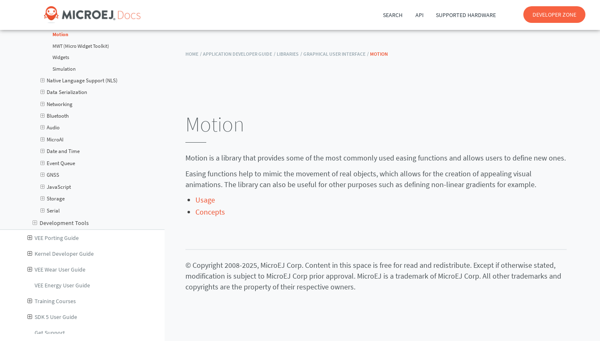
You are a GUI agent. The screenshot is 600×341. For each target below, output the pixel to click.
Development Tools (60, 223)
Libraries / (289, 54)
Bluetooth (54, 116)
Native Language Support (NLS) (79, 80)
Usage (205, 200)
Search (392, 15)
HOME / (193, 54)
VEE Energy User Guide (62, 285)
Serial (50, 211)
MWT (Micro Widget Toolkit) (80, 46)
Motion (60, 34)
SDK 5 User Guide (52, 317)
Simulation (64, 69)
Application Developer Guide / (239, 54)
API (419, 15)
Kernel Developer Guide (61, 253)
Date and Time (60, 151)
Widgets (60, 57)
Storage (52, 199)
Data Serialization (64, 92)
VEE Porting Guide (53, 238)
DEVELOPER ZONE (554, 14)
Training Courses (52, 301)
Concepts (210, 212)
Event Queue (57, 163)
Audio (50, 127)
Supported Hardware (466, 15)
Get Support (50, 332)
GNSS (50, 175)
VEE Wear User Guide (56, 269)
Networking (56, 104)
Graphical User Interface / (336, 54)
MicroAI (52, 139)
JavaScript (55, 187)
